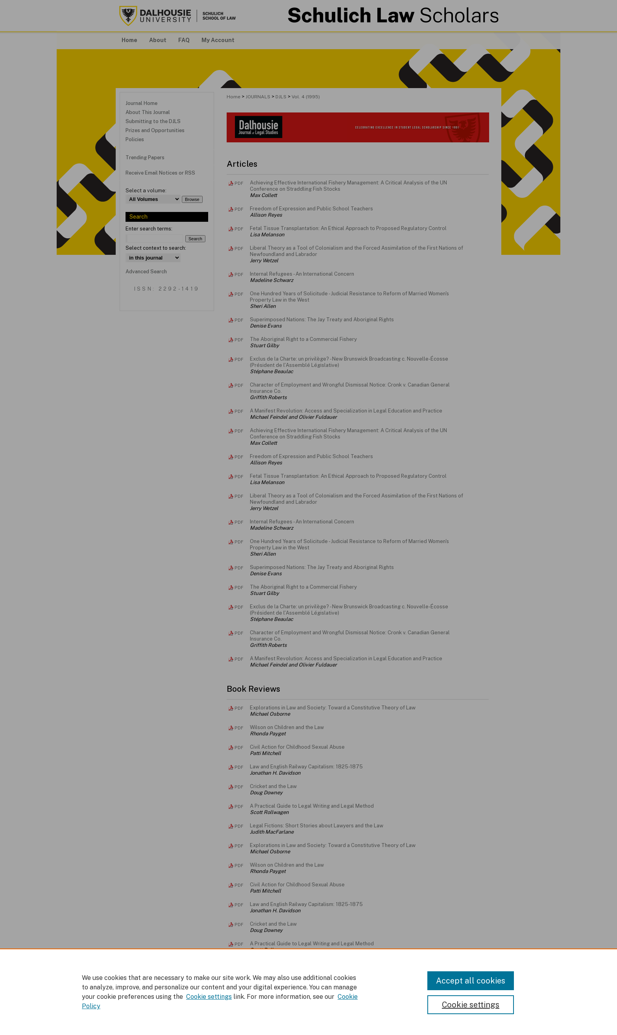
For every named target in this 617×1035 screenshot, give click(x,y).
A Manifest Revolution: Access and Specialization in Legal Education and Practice (346, 411)
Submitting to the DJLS (153, 121)
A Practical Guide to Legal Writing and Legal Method (312, 806)
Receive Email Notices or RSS (160, 173)
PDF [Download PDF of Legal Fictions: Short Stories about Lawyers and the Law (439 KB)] (239, 826)
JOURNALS (258, 96)
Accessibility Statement (353, 1014)
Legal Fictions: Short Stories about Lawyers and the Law (316, 826)
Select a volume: (146, 190)
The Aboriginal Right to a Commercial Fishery (303, 339)
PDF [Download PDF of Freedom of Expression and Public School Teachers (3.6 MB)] (239, 209)
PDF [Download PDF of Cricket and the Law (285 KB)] (239, 787)
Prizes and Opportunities (155, 130)
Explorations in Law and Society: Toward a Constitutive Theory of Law (333, 708)
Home (233, 96)
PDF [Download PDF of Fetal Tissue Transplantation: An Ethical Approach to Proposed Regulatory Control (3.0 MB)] (239, 229)
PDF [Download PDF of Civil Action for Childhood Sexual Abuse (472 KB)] (239, 747)
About (253, 1014)
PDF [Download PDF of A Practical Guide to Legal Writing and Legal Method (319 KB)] (239, 806)
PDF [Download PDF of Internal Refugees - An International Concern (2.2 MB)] (239, 274)
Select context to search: (156, 248)
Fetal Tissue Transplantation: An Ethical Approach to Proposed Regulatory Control (348, 228)
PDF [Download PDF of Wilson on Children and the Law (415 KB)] (239, 728)
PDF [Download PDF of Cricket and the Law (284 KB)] (239, 924)
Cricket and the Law (273, 786)
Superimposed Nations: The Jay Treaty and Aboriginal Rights (322, 319)
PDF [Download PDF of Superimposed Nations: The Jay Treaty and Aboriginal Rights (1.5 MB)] (239, 320)
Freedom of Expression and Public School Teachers (311, 209)
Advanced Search (146, 271)
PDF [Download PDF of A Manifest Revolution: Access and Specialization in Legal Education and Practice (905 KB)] (239, 411)
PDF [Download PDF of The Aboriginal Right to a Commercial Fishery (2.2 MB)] (239, 339)
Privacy (229, 1023)
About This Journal (148, 112)
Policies (135, 139)
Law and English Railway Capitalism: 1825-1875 (306, 767)
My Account (302, 1014)
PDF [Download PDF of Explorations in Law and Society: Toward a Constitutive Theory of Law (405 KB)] (239, 708)
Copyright (252, 1023)
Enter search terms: (149, 229)
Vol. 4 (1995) (306, 96)
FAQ (274, 1014)
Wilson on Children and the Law (287, 727)
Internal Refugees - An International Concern (302, 274)
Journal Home (141, 103)
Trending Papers (145, 157)
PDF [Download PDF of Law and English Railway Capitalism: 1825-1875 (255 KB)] (239, 767)
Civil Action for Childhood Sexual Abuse (297, 747)
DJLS (280, 96)
